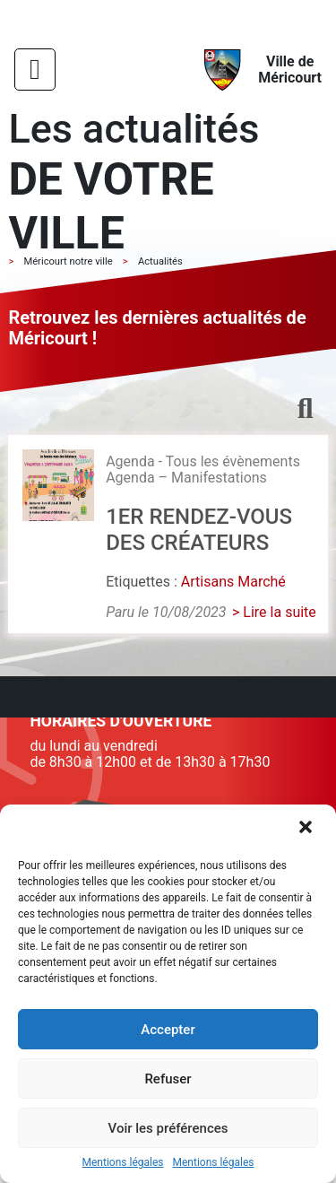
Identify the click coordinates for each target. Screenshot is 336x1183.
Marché (261, 581)
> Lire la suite (274, 612)
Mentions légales (123, 1163)
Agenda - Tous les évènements (203, 461)
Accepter (167, 1030)
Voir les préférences (168, 1128)
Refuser (167, 1079)
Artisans (207, 581)
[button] (307, 828)
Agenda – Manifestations (186, 477)
